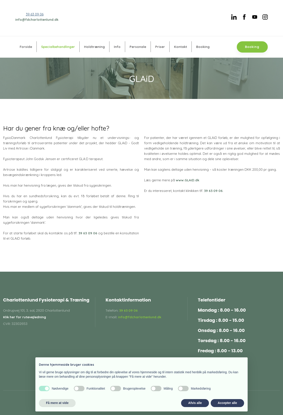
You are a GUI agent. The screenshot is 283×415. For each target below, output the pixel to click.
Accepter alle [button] (227, 403)
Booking (203, 47)
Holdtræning (94, 47)
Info (117, 47)
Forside (26, 47)
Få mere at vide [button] (57, 403)
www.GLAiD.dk (187, 180)
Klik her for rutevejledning (24, 317)
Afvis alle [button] (195, 403)
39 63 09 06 (35, 14)
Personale (138, 47)
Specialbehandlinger (58, 47)
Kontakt (180, 47)
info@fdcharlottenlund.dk (36, 19)
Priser (160, 47)
